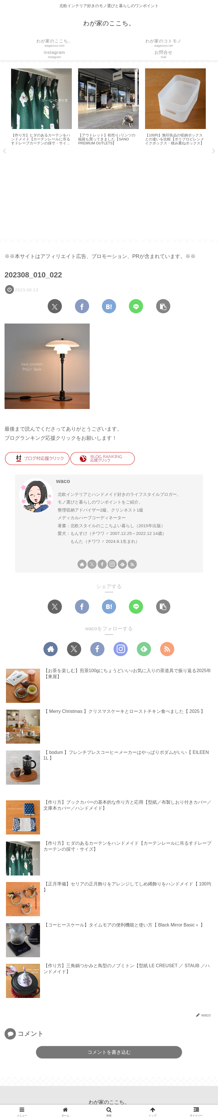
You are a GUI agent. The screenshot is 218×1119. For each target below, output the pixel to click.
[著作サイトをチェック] (82, 564)
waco (63, 481)
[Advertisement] (109, 195)
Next (214, 151)
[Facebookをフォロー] (102, 564)
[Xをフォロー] (92, 564)
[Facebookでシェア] (82, 306)
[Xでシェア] (55, 306)
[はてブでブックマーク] (109, 306)
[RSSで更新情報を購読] (132, 564)
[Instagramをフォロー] (112, 564)
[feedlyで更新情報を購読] (122, 564)
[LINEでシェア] (136, 306)
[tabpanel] (41, 107)
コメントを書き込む (109, 1052)
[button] (163, 306)
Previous (4, 151)
